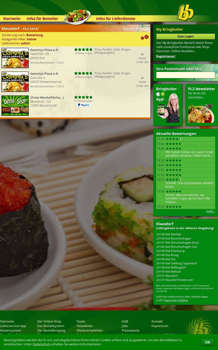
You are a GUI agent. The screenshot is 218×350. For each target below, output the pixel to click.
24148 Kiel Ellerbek (168, 234)
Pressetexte (130, 330)
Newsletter (85, 325)
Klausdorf (164, 223)
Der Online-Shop (49, 321)
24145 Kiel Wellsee (168, 271)
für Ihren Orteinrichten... (201, 104)
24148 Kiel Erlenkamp (170, 251)
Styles (81, 321)
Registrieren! (165, 56)
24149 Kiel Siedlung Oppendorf (176, 263)
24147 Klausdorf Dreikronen (174, 280)
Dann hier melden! (176, 300)
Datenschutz (42, 344)
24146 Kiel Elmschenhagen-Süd (176, 247)
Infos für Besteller (42, 18)
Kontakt (157, 321)
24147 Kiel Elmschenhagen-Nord (177, 242)
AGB (125, 321)
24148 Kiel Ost (165, 259)
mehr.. (210, 211)
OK (207, 342)
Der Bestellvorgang (51, 330)
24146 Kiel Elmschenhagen (173, 238)
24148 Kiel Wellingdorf (171, 267)
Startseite (11, 18)
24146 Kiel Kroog (167, 255)
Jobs (125, 325)
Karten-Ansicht (136, 28)
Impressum (159, 325)
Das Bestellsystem (50, 325)
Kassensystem (10, 330)
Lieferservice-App (13, 325)
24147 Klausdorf (167, 276)
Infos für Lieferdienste (115, 18)
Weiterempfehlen (90, 330)
